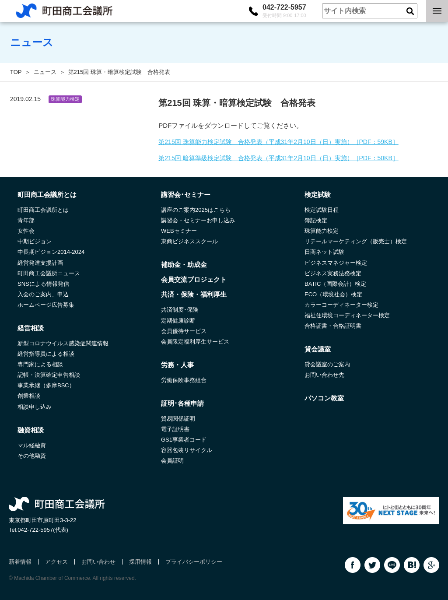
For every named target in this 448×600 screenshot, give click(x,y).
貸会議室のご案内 (327, 364)
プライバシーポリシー (193, 561)
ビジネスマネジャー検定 (335, 263)
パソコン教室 (324, 398)
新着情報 (20, 561)
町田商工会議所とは (43, 210)
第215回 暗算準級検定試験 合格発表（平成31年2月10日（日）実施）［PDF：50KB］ (278, 157)
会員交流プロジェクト (194, 279)
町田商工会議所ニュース (49, 273)
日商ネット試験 (324, 252)
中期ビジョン (35, 241)
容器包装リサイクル (186, 450)
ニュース (45, 72)
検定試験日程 (321, 210)
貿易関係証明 (178, 418)
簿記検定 (315, 220)
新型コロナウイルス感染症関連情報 (63, 343)
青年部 (26, 220)
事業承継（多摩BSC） (46, 385)
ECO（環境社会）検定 (333, 294)
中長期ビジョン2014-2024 (51, 252)
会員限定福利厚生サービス (195, 341)
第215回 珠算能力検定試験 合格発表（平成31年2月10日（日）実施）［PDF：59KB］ (278, 141)
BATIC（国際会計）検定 (335, 284)
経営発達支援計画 (40, 263)
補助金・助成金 (184, 264)
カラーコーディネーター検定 (341, 305)
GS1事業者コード (183, 439)
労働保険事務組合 (183, 380)
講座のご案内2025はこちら (196, 210)
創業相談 (29, 396)
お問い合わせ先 (324, 375)
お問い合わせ (98, 561)
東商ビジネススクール (189, 241)
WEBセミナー (179, 231)
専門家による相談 (40, 364)
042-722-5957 (284, 11)
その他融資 (32, 456)
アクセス (56, 561)
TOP (16, 72)
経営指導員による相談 (46, 354)
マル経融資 (32, 445)
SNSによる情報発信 (43, 284)
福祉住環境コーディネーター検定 (347, 315)
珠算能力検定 (321, 231)
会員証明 (172, 460)
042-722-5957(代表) (43, 529)
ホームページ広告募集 (46, 305)
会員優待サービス (183, 331)
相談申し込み (35, 407)
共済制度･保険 (179, 309)
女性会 (26, 231)
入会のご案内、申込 (43, 294)
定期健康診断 (178, 320)
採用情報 (140, 561)
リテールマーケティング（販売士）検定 (355, 241)
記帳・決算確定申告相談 (49, 375)
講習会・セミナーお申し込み (198, 220)
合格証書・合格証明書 (332, 326)
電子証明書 (175, 429)
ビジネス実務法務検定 (332, 273)
